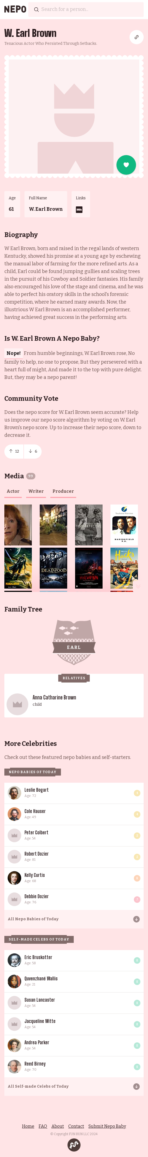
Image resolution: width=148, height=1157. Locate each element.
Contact (76, 1126)
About (57, 1126)
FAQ (43, 1126)
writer (36, 491)
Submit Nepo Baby (107, 1126)
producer (63, 491)
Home (28, 1126)
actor (13, 491)
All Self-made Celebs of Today (38, 1086)
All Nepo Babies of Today (33, 919)
